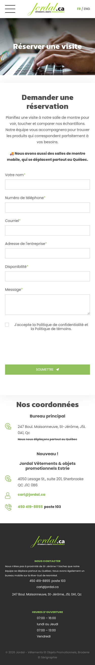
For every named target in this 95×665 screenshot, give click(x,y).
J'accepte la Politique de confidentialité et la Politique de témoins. (46, 327)
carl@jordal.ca (47, 587)
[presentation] (43, 347)
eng (87, 9)
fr (79, 9)
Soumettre (47, 369)
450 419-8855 (39, 581)
